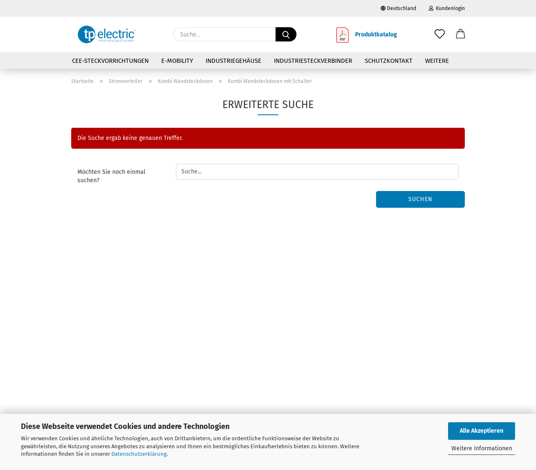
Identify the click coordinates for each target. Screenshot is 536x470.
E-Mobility (177, 61)
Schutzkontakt (388, 61)
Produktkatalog (376, 34)
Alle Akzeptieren (481, 430)
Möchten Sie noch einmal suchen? (111, 176)
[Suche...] (286, 34)
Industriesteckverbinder (313, 61)
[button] (460, 34)
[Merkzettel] (439, 34)
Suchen (420, 199)
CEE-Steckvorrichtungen (110, 61)
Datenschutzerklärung (139, 454)
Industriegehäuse (233, 61)
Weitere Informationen (481, 448)
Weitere (437, 61)
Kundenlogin (447, 8)
